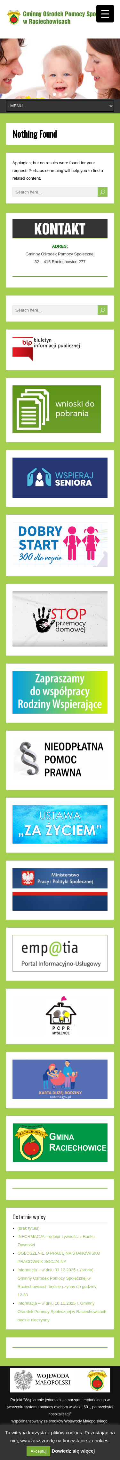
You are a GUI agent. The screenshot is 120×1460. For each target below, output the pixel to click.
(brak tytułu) (29, 1228)
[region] (60, 69)
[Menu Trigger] (105, 13)
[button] (54, 94)
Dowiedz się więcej (73, 1451)
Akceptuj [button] (38, 1451)
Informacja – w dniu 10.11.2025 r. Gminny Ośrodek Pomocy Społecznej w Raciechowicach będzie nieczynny (62, 1311)
